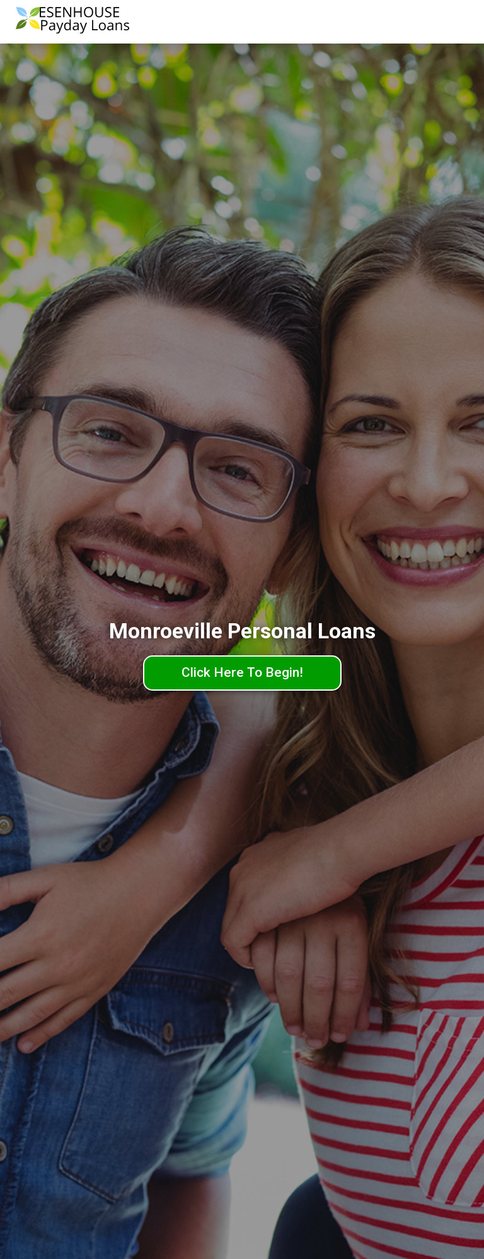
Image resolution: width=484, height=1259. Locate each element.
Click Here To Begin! (242, 672)
